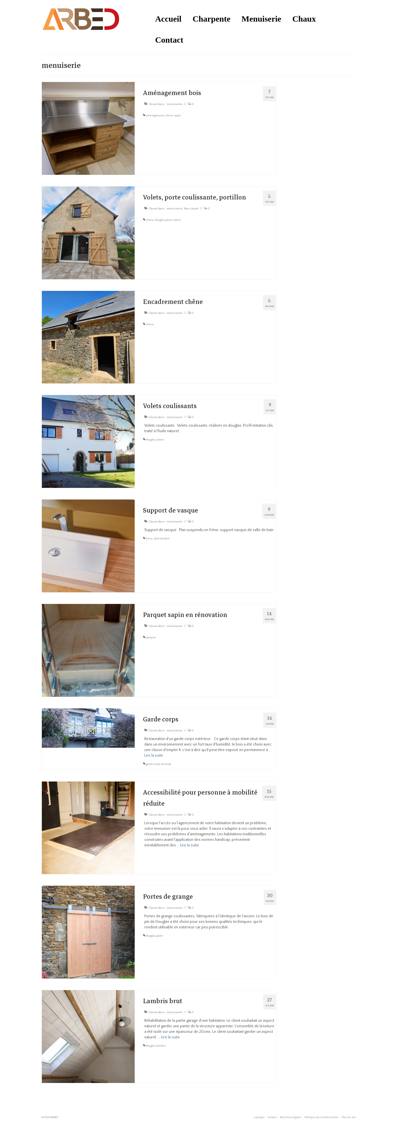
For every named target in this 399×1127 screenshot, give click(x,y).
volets (176, 220)
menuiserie (174, 104)
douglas (159, 220)
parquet (151, 637)
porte (168, 220)
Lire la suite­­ (153, 755)
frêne (149, 538)
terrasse (166, 764)
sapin (177, 115)
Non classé (191, 208)
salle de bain (162, 538)
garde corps (153, 764)
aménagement (155, 115)
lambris (161, 1045)
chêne (169, 115)
